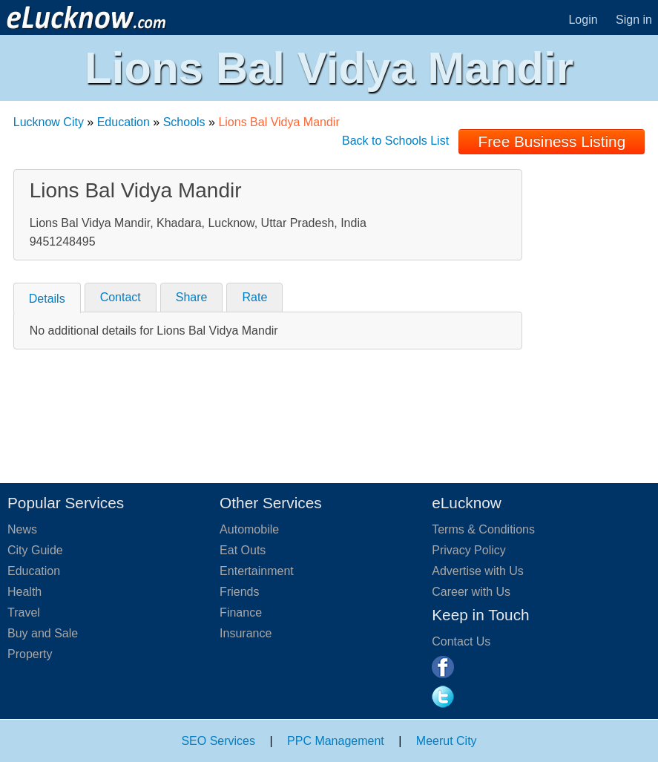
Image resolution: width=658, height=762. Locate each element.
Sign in (634, 19)
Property (29, 654)
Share (192, 297)
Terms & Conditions (483, 529)
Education (123, 122)
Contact (120, 297)
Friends (239, 591)
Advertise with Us (478, 571)
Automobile (249, 529)
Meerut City (446, 741)
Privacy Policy (469, 550)
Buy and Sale (42, 633)
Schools (184, 122)
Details (47, 298)
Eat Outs (243, 550)
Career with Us (471, 591)
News (22, 529)
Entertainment (257, 571)
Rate (254, 297)
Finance (241, 612)
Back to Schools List (395, 140)
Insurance (246, 633)
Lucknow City (48, 122)
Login (582, 19)
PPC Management (335, 741)
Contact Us (461, 641)
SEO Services (218, 741)
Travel (23, 612)
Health (24, 591)
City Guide (35, 550)
